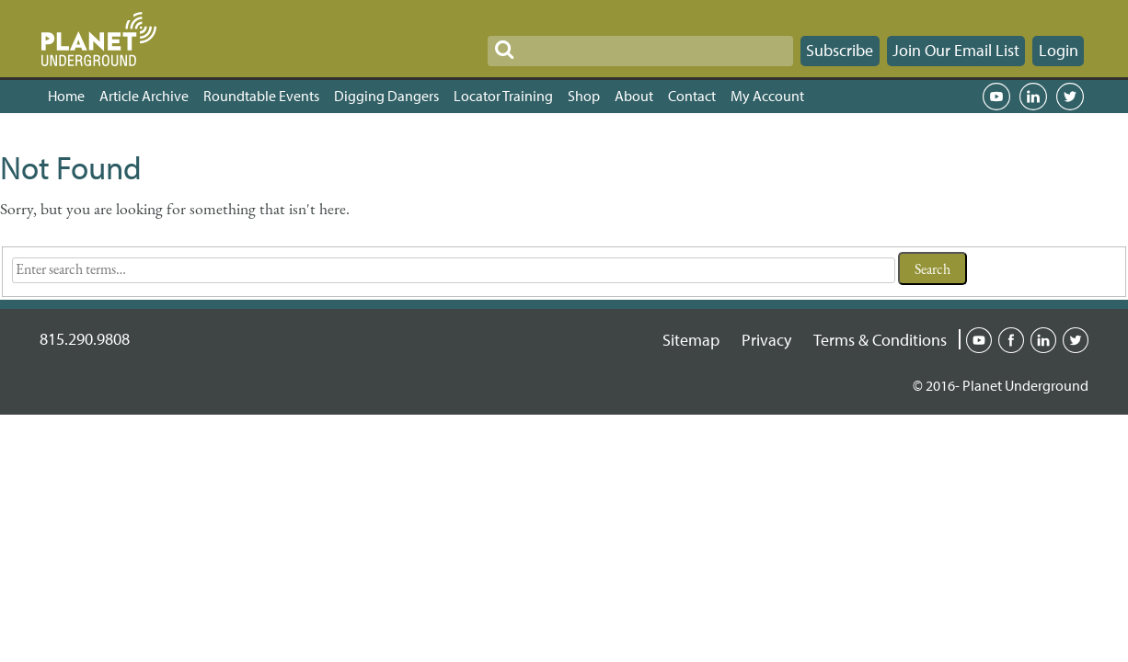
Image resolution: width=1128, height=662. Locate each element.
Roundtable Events (261, 95)
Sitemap (690, 339)
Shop (584, 95)
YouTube (996, 96)
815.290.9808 (85, 338)
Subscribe (839, 50)
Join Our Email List (955, 50)
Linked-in (1043, 338)
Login (1058, 50)
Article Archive (144, 95)
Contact (692, 95)
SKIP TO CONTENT (67, 11)
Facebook (1011, 338)
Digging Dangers (386, 95)
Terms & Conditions (880, 339)
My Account (767, 95)
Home (66, 95)
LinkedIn (1033, 96)
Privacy (766, 339)
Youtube (979, 338)
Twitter (1070, 96)
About (634, 95)
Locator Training (503, 95)
